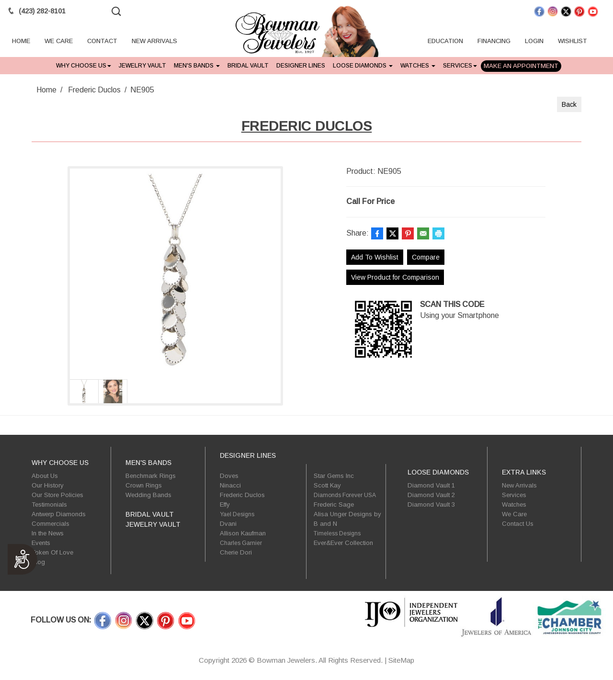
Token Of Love (52, 552)
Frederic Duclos (94, 90)
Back (569, 104)
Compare (426, 257)
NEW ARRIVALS (154, 42)
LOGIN (534, 42)
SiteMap (401, 660)
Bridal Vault (248, 65)
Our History (48, 485)
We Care (514, 514)
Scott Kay (327, 485)
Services (460, 65)
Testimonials (49, 504)
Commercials (50, 523)
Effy (225, 504)
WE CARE (59, 42)
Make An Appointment (521, 65)
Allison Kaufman (243, 533)
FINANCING (494, 42)
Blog (38, 562)
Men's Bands (197, 65)
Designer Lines (300, 65)
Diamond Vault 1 (431, 485)
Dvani (228, 523)
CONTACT (102, 42)
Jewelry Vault (142, 65)
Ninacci (230, 485)
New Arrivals (519, 485)
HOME (21, 42)
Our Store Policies (57, 495)
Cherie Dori (236, 552)
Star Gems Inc (334, 475)
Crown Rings (143, 485)
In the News (48, 533)
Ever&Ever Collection (343, 542)
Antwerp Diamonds (59, 514)
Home (46, 90)
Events (41, 542)
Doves (229, 475)
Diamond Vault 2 (431, 495)
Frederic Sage (334, 504)
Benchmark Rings (150, 475)
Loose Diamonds (363, 65)
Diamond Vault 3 (431, 504)
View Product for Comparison (395, 277)
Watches (417, 65)
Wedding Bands (148, 495)
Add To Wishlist (374, 257)
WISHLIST (572, 42)
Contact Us (518, 523)
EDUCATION (445, 42)
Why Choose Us (83, 65)
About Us (45, 475)
